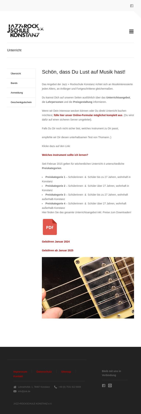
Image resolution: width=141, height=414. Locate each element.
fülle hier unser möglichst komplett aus (88, 115)
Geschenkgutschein (21, 102)
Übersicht (16, 73)
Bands (14, 83)
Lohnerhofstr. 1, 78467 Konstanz (34, 387)
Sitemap (66, 371)
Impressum (20, 371)
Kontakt (18, 376)
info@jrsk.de (24, 391)
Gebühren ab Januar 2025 (57, 250)
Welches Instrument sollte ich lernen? (65, 154)
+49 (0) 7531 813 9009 (70, 387)
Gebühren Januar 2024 (56, 241)
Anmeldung (17, 92)
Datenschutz (44, 371)
